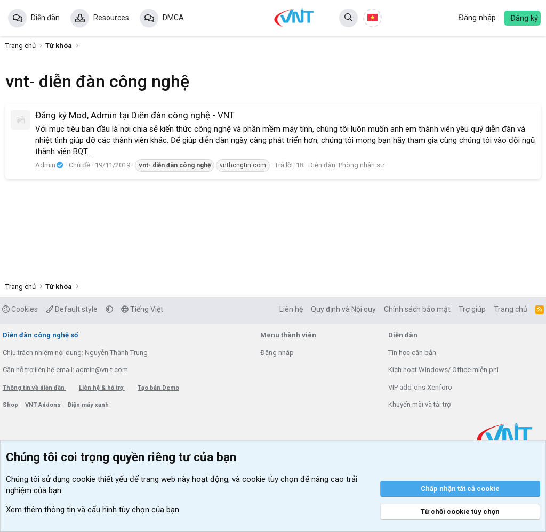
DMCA (173, 17)
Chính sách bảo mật (417, 309)
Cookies (20, 309)
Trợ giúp (472, 309)
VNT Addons (43, 404)
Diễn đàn (45, 17)
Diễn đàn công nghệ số (40, 335)
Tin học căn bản (412, 353)
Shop (11, 404)
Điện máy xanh (88, 404)
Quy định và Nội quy (343, 309)
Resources (111, 17)
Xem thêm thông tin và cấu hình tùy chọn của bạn (92, 509)
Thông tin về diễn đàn (34, 387)
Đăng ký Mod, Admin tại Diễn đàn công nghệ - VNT (135, 115)
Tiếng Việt (142, 309)
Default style (72, 309)
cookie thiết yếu (99, 479)
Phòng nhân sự (361, 165)
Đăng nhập (277, 353)
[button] (109, 309)
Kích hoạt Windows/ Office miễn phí (443, 370)
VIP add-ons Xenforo (420, 387)
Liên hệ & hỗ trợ (102, 387)
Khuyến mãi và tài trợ (419, 404)
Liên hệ (291, 309)
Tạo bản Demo (158, 387)
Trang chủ (510, 309)
